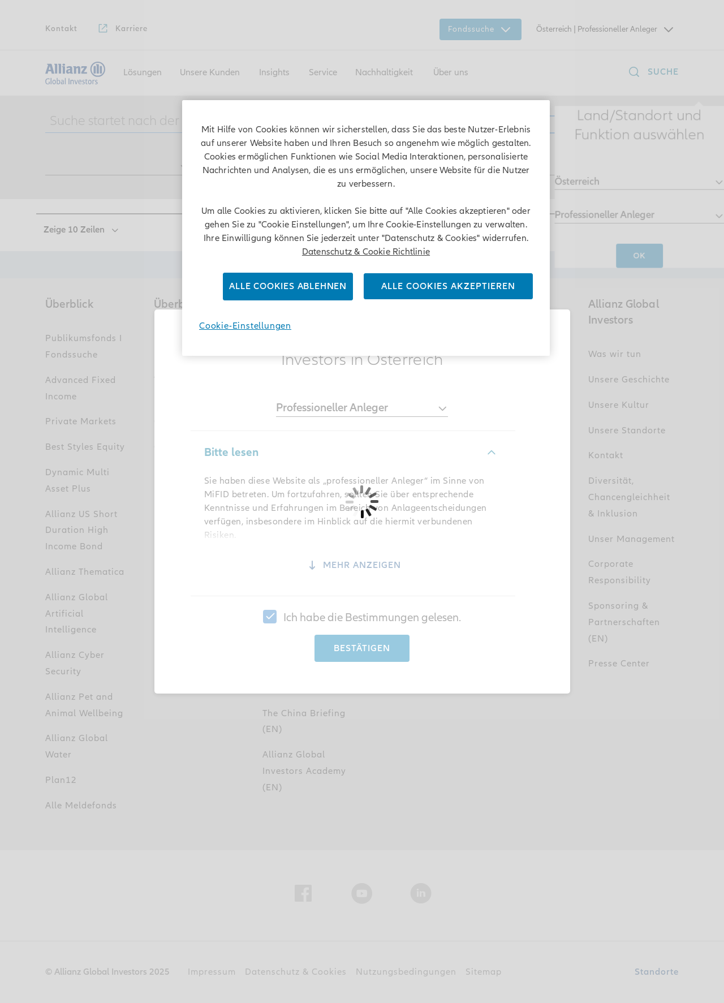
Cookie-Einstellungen (245, 326)
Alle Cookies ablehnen (288, 286)
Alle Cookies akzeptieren (448, 286)
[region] (366, 227)
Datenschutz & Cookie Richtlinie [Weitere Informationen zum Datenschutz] (366, 251)
